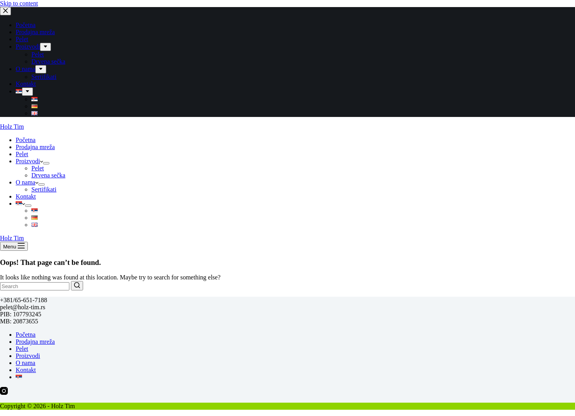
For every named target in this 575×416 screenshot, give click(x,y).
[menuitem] (45, 47)
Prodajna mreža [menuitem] (35, 32)
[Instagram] (4, 392)
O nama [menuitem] (25, 69)
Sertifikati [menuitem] (43, 76)
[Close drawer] (5, 11)
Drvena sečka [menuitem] (48, 61)
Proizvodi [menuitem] (28, 46)
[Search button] (77, 285)
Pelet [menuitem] (22, 39)
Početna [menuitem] (26, 25)
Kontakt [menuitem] (26, 83)
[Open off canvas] (14, 246)
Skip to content (19, 3)
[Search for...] (34, 286)
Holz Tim (12, 126)
